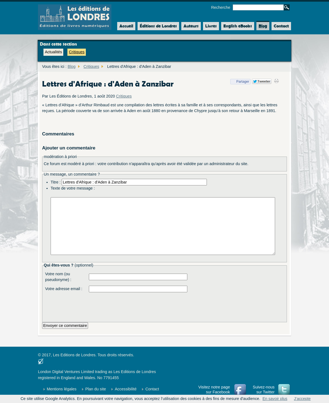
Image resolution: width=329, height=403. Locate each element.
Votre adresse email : (63, 289)
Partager (239, 81)
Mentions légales (61, 389)
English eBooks (237, 26)
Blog (263, 26)
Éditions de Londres (158, 26)
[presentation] (130, 305)
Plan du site (95, 389)
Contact (281, 26)
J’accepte (302, 398)
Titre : (56, 182)
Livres (211, 26)
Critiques (76, 52)
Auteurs (191, 26)
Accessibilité (125, 389)
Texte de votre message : (73, 188)
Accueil (125, 26)
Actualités (53, 52)
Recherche (220, 7)
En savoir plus (274, 398)
